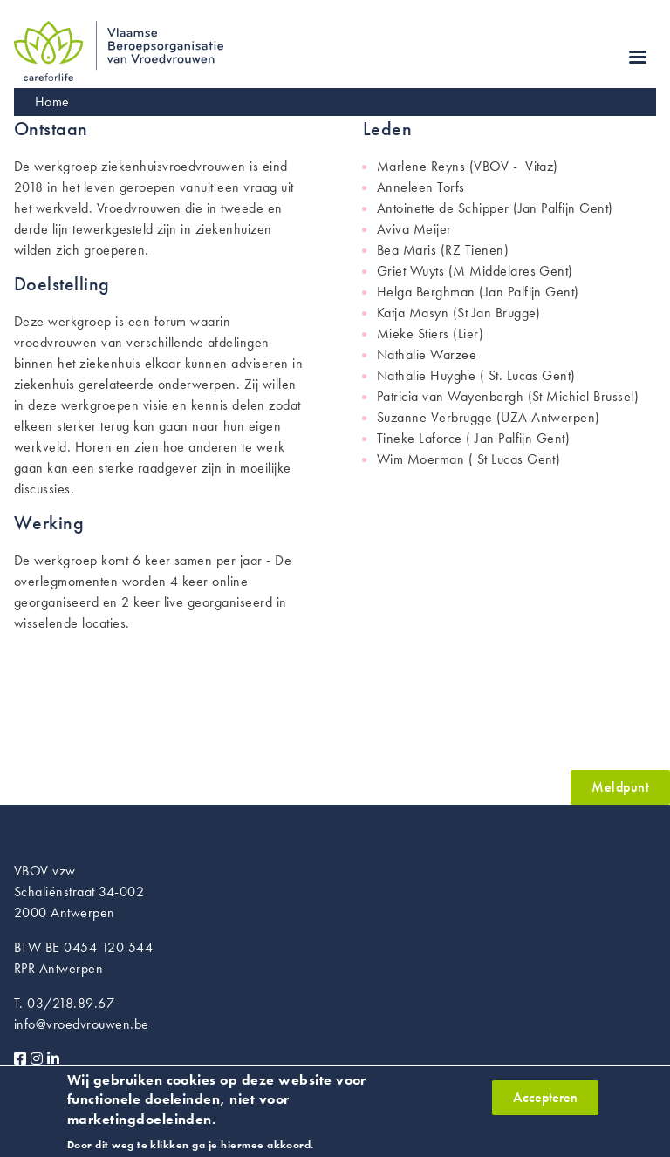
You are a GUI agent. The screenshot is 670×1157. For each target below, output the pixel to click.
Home (52, 101)
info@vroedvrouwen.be (81, 1024)
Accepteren (545, 1101)
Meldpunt (620, 787)
